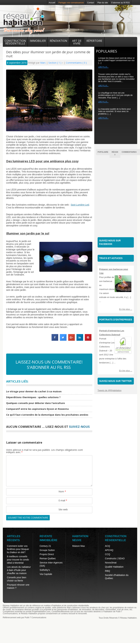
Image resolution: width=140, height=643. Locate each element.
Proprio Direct (47, 554)
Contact (90, 2)
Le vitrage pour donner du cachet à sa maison (34, 391)
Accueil (52, 2)
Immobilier (38, 41)
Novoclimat (110, 562)
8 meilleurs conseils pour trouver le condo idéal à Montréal (18, 559)
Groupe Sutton (47, 550)
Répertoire (94, 41)
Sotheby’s (45, 570)
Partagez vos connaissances (71, 2)
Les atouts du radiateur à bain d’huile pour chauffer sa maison (19, 570)
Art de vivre (76, 42)
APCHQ (109, 550)
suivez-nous (79, 427)
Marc (43, 62)
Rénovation (58, 41)
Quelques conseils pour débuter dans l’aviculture (35, 403)
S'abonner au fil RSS (49, 367)
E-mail (63, 500)
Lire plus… (103, 67)
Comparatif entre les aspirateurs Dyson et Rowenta (37, 408)
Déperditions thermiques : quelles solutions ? (33, 397)
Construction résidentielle (15, 42)
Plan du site (102, 2)
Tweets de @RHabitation (110, 390)
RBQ (107, 571)
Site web (63, 509)
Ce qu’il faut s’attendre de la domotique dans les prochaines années (47, 414)
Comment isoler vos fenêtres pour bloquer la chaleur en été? (18, 549)
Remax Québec (48, 558)
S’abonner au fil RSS (120, 2)
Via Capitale (46, 574)
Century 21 (45, 546)
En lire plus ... (125, 309)
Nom (62, 491)
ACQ (107, 546)
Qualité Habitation (114, 566)
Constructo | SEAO (115, 558)
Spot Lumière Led (80, 204)
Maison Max (78, 546)
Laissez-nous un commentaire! (49, 362)
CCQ (107, 554)
